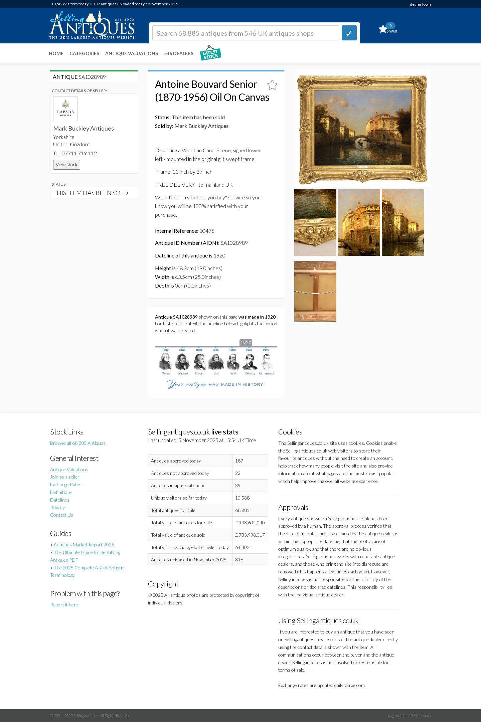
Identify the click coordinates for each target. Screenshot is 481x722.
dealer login (420, 4)
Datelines (59, 500)
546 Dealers (178, 53)
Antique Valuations (131, 53)
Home (56, 53)
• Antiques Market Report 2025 (82, 544)
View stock (66, 164)
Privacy (57, 507)
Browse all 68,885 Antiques (78, 443)
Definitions (61, 492)
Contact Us (61, 515)
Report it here (64, 604)
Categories (84, 53)
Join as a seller (64, 477)
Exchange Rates (66, 484)
